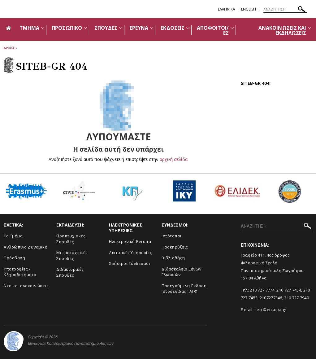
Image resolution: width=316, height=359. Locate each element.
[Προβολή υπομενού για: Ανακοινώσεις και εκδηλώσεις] (309, 28)
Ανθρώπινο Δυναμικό (25, 247)
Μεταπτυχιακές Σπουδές (72, 255)
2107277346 (271, 298)
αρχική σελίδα (173, 159)
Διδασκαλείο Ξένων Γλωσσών (181, 272)
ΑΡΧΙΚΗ (9, 47)
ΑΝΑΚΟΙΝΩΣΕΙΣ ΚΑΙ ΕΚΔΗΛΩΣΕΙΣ (282, 30)
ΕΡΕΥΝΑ (139, 27)
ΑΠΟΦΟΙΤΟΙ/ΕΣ (213, 30)
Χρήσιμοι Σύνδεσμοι (129, 263)
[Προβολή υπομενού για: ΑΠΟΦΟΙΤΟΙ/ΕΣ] (232, 28)
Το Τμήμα (13, 236)
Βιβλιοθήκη (173, 258)
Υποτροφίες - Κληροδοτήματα (20, 272)
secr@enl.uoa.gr (270, 309)
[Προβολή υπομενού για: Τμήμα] (42, 28)
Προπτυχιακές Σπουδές (70, 238)
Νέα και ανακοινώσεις (26, 285)
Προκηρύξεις (175, 247)
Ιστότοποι (172, 236)
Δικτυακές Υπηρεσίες (130, 252)
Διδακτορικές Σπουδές (70, 272)
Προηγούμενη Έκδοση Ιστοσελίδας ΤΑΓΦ (184, 288)
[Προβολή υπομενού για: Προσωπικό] (85, 28)
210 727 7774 (262, 290)
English (248, 9)
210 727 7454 (288, 290)
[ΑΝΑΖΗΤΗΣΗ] (285, 9)
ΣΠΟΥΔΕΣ (105, 27)
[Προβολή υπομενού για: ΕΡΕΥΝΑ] (151, 28)
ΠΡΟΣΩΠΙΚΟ (67, 27)
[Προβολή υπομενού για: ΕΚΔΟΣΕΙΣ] (187, 28)
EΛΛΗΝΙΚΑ (226, 9)
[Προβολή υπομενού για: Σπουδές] (120, 28)
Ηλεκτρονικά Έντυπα (130, 241)
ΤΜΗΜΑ (29, 27)
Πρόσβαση (14, 258)
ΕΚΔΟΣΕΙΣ (172, 27)
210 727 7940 (296, 298)
